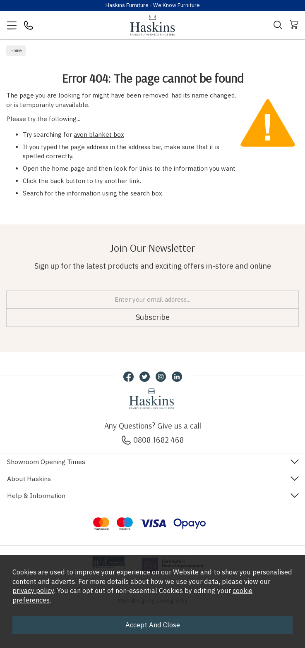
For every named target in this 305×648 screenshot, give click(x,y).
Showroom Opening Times (46, 461)
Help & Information (36, 495)
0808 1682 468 (153, 439)
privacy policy (33, 590)
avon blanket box (99, 134)
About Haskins (29, 478)
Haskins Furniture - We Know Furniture (153, 5)
